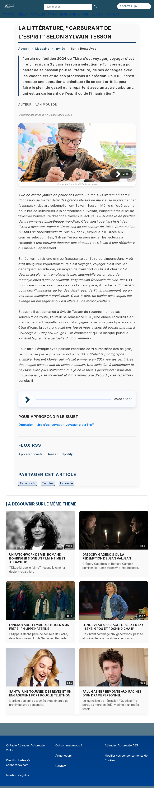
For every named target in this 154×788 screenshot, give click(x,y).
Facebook (27, 483)
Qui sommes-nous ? (68, 745)
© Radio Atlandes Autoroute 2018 (25, 748)
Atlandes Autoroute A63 (121, 745)
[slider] (73, 399)
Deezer (52, 454)
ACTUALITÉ (38, 14)
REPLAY (23, 14)
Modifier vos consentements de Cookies (126, 758)
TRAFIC (52, 14)
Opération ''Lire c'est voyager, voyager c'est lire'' (56, 425)
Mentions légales (17, 775)
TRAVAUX (9, 14)
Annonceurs (63, 755)
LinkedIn (66, 483)
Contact (61, 766)
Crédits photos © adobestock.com (18, 763)
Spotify (67, 454)
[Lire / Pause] (115, 173)
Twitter (47, 483)
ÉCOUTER (129, 6)
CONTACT (113, 14)
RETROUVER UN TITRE (74, 14)
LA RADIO (98, 14)
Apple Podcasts (30, 454)
